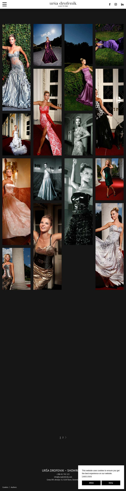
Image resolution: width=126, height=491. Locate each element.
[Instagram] (116, 4)
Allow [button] (91, 483)
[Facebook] (109, 4)
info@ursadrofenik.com (63, 477)
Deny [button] (111, 483)
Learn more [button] (87, 476)
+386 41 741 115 (63, 474)
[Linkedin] (122, 4)
